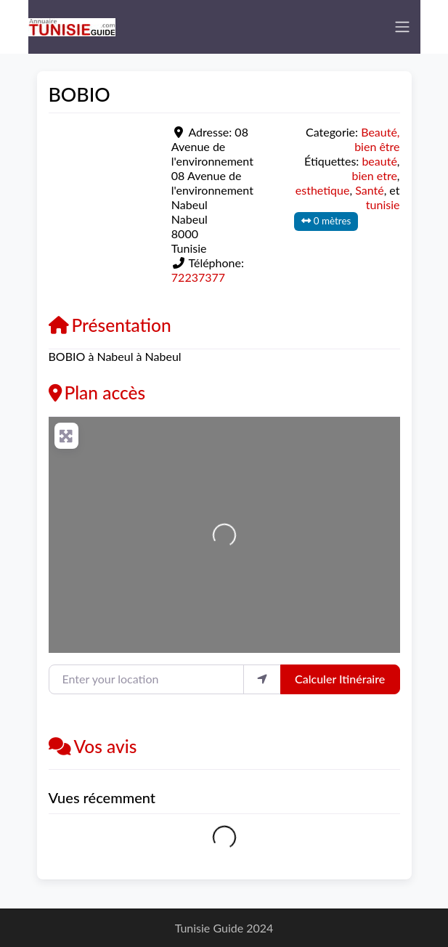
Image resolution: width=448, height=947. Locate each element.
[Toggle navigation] (402, 27)
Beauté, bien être (376, 139)
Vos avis (93, 746)
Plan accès (97, 392)
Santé (369, 190)
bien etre (374, 175)
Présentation (110, 325)
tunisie (383, 204)
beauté (379, 161)
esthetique (323, 190)
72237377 (198, 277)
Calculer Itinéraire (340, 679)
